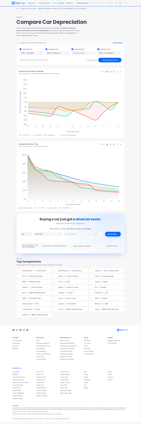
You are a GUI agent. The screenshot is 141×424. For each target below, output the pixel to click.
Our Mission (87, 340)
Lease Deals (40, 356)
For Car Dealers (89, 354)
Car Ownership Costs (43, 346)
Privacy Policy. (49, 418)
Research (70, 3)
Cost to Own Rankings (43, 354)
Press (85, 346)
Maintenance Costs (66, 356)
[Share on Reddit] (113, 71)
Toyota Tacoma (65, 382)
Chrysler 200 (17, 388)
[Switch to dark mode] (116, 3)
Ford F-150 (39, 374)
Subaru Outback (41, 393)
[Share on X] (117, 71)
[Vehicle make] (48, 234)
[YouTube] (13, 330)
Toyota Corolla (64, 374)
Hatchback (87, 380)
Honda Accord (41, 380)
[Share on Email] (120, 71)
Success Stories (89, 351)
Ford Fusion (40, 372)
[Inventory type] (26, 234)
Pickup (86, 377)
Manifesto (87, 348)
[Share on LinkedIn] (110, 71)
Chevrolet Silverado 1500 (20, 382)
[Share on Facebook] (107, 71)
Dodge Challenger (18, 393)
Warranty (101, 3)
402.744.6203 (112, 343)
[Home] (17, 9)
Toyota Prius (64, 377)
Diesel (110, 380)
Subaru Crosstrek (41, 396)
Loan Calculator (41, 359)
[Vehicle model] (78, 234)
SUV (85, 372)
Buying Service (44, 3)
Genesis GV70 (40, 377)
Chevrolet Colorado (19, 377)
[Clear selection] (41, 53)
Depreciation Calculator (67, 348)
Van (85, 385)
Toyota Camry (64, 372)
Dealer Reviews (83, 3)
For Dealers (109, 3)
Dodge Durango (18, 398)
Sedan (86, 374)
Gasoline (110, 377)
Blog (37, 340)
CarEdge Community (42, 343)
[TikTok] (17, 330)
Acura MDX (16, 372)
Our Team (87, 343)
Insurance (94, 3)
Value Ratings (40, 348)
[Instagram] (24, 330)
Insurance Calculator (66, 354)
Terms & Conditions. (38, 418)
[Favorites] (120, 3)
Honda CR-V (40, 382)
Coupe (86, 382)
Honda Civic (40, 385)
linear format (33, 35)
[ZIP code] (99, 234)
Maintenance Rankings (67, 359)
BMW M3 (15, 374)
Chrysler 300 (17, 390)
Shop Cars (32, 3)
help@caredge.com (114, 340)
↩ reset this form (91, 60)
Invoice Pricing (64, 340)
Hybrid (110, 374)
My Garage (16, 343)
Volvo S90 (63, 385)
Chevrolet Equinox (18, 380)
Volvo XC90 (64, 388)
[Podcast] (20, 330)
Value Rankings (41, 351)
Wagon (86, 388)
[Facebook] (27, 330)
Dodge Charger (17, 396)
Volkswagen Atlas (65, 390)
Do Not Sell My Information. (62, 418)
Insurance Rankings (66, 351)
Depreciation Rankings (67, 343)
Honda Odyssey (41, 390)
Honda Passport (41, 388)
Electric (110, 372)
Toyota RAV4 (64, 380)
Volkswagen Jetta (65, 393)
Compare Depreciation (28, 8)
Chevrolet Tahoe (18, 385)
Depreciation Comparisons (68, 346)
